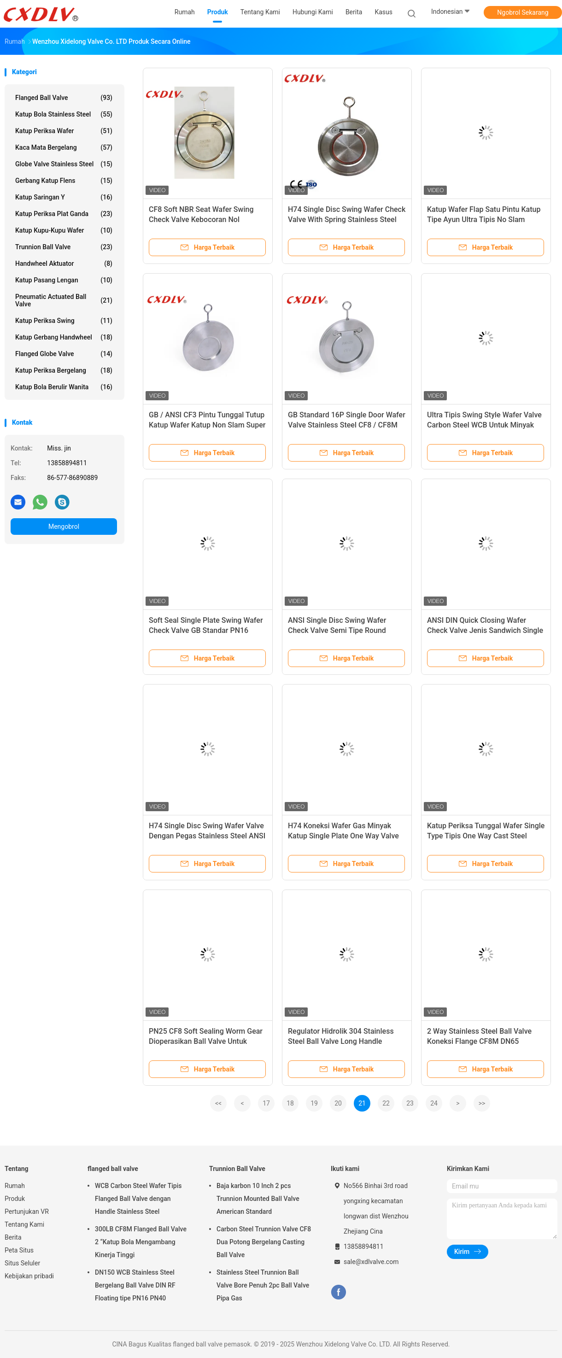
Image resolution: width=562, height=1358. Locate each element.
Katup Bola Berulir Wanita (63, 387)
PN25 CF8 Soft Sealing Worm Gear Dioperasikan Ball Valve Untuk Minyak (206, 1041)
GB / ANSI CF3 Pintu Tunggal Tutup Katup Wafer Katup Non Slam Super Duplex (207, 424)
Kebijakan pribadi (29, 1276)
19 (314, 1103)
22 (386, 1103)
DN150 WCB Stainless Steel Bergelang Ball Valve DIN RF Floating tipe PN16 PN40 (135, 1285)
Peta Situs (19, 1250)
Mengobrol (63, 526)
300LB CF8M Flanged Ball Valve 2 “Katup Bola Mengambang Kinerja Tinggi (141, 1241)
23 (410, 1103)
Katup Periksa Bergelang (63, 370)
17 (266, 1103)
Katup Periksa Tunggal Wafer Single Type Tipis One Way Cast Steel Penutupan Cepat (485, 835)
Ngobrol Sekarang (522, 12)
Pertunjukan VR (27, 1211)
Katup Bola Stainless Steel (63, 114)
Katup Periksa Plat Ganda (63, 213)
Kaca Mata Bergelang (63, 147)
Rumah (15, 1185)
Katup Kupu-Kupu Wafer (63, 230)
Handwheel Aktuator (63, 263)
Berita (13, 1237)
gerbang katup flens (63, 180)
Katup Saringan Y (63, 197)
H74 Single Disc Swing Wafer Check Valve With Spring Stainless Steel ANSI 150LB (346, 219)
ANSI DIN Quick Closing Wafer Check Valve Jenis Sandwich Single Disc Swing (485, 630)
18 (290, 1103)
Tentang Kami (24, 1224)
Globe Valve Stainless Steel (63, 164)
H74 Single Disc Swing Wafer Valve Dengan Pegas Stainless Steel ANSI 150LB (207, 835)
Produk (15, 1198)
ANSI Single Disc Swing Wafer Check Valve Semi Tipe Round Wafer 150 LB (337, 630)
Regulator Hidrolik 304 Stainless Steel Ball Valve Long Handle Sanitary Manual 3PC (341, 1041)
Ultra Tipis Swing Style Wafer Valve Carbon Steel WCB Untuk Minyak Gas (484, 424)
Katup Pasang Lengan (63, 280)
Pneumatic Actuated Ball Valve (63, 300)
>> (482, 1103)
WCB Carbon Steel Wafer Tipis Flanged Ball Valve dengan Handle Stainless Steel (138, 1198)
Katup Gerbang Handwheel (63, 337)
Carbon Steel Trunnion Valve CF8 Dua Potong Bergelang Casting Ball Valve (264, 1241)
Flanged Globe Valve (63, 353)
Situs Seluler (22, 1263)
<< (218, 1103)
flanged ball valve (63, 97)
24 (434, 1103)
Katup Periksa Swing (63, 320)
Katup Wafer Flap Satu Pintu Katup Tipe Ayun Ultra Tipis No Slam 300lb (483, 219)
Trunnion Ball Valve (63, 247)
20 (338, 1103)
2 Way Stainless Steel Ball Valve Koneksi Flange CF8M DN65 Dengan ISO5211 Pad (479, 1041)
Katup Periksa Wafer (63, 130)
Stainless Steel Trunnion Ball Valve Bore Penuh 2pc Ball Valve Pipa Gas (263, 1285)
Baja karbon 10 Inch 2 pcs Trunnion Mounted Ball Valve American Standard (258, 1198)
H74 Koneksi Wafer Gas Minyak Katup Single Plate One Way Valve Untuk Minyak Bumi (343, 835)
